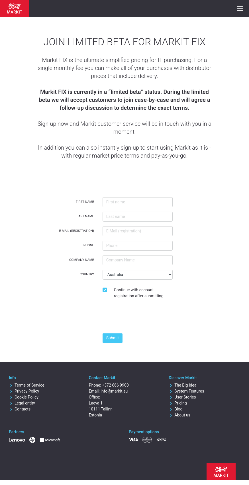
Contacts (19, 409)
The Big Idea (182, 385)
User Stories (182, 397)
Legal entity (22, 403)
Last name (85, 216)
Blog (175, 409)
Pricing (178, 403)
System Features (186, 391)
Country (87, 274)
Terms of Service (26, 385)
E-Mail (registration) (76, 231)
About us (179, 415)
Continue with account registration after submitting (139, 293)
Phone (88, 245)
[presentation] (146, 317)
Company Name (81, 260)
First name (85, 202)
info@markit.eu (114, 391)
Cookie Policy (23, 397)
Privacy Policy (24, 391)
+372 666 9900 (115, 385)
